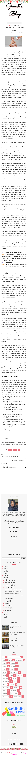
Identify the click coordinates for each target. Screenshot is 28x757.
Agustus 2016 (8, 587)
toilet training (6, 688)
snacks (4, 684)
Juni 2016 (7, 602)
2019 (5, 574)
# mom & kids (17, 25)
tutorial (4, 691)
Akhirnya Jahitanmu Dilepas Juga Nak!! (14, 596)
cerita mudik (19, 660)
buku (10, 660)
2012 (5, 618)
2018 (5, 575)
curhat (4, 663)
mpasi (4, 675)
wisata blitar (14, 694)
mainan (4, 672)
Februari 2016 (8, 609)
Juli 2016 (7, 600)
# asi (12, 25)
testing (12, 684)
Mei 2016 (7, 603)
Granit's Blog (14, 10)
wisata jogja (6, 697)
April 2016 (7, 605)
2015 (5, 612)
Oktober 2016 (8, 584)
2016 (5, 579)
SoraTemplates (10, 753)
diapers (4, 666)
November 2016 (9, 582)
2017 (5, 577)
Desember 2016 (9, 580)
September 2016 (9, 586)
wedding (5, 694)
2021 (5, 570)
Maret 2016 (8, 607)
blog (4, 660)
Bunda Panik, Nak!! (9, 598)
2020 (5, 572)
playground (19, 675)
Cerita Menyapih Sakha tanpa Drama (13, 591)
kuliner (12, 669)
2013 (5, 616)
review (14, 678)
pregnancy (5, 678)
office (11, 675)
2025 (5, 566)
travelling (16, 688)
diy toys (13, 666)
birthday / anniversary (14, 657)
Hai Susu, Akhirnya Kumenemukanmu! (14, 589)
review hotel (6, 681)
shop (15, 681)
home (4, 669)
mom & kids (14, 672)
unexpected (13, 691)
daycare (13, 663)
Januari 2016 (8, 611)
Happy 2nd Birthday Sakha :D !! (12, 594)
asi (3, 657)
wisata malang (17, 697)
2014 (5, 614)
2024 (5, 568)
